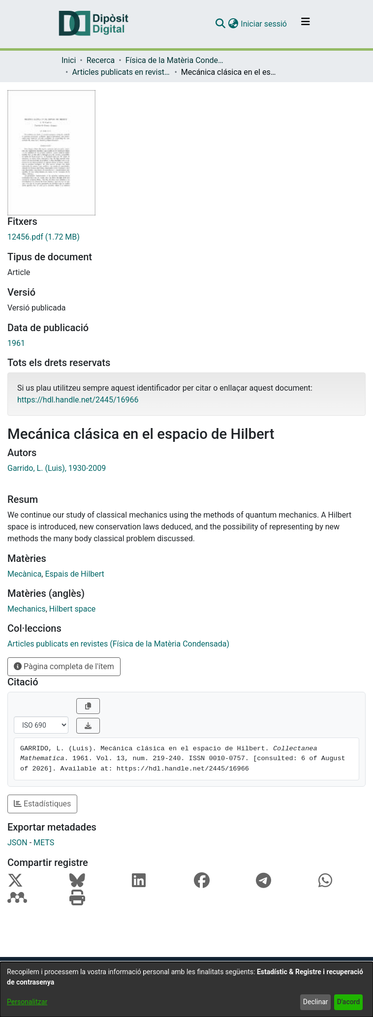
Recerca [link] (101, 60)
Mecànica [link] (24, 574)
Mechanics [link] (26, 609)
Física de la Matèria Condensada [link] (174, 60)
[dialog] (186, 989)
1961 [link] (16, 343)
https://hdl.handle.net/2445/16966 (77, 399)
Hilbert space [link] (72, 609)
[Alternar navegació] (305, 24)
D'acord (348, 1002)
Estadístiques (42, 803)
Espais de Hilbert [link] (74, 574)
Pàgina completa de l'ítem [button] (64, 666)
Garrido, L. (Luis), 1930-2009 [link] (56, 468)
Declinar (315, 1002)
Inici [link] (69, 60)
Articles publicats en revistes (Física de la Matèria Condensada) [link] (121, 72)
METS (43, 842)
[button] (220, 24)
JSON (17, 842)
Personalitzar (27, 1002)
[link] (186, 237)
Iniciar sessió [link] (264, 24)
